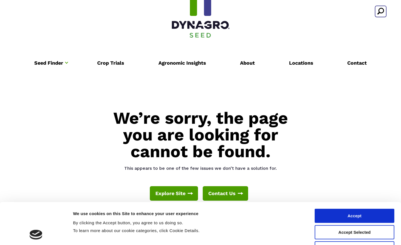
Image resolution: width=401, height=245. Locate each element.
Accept (354, 176)
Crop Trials (110, 63)
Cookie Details (333, 234)
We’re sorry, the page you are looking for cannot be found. (200, 134)
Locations (301, 63)
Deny (354, 209)
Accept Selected (354, 193)
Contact (357, 63)
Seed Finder (48, 63)
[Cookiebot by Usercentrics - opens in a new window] (36, 234)
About (247, 63)
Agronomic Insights (182, 63)
